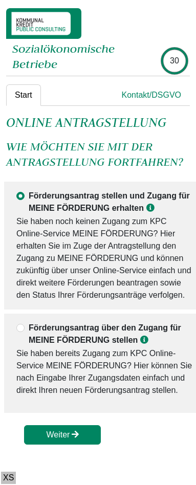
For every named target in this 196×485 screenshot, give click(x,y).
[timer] (174, 61)
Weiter (62, 434)
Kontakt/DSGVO (152, 95)
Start (23, 95)
